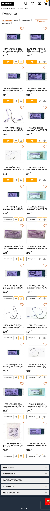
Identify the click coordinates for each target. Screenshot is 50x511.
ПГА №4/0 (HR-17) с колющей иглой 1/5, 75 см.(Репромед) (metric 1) (37, 289)
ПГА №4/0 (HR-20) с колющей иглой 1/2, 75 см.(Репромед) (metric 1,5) (13, 91)
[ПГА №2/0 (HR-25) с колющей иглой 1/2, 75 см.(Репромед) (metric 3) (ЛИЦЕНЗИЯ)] (13, 195)
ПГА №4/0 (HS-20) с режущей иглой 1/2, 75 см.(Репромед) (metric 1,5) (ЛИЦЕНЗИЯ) (13, 289)
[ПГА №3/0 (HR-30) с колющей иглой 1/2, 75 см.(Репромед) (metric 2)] (13, 313)
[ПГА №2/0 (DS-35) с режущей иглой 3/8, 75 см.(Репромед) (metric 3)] (13, 155)
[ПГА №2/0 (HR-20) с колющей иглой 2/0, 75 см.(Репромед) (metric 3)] (36, 352)
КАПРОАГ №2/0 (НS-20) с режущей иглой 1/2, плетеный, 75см (36, 51)
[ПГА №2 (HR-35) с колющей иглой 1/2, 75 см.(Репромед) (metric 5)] (36, 392)
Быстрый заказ (16, 62)
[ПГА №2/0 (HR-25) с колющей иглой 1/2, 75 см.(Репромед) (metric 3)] (13, 352)
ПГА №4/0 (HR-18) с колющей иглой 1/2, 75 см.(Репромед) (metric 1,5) (13, 131)
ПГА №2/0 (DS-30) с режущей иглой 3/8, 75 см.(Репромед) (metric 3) (13, 407)
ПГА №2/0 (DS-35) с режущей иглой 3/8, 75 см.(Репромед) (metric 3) (13, 170)
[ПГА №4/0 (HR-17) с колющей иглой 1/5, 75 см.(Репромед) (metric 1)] (36, 273)
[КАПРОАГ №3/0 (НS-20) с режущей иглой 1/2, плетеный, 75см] (13, 234)
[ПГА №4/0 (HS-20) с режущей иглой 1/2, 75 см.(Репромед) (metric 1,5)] (13, 37)
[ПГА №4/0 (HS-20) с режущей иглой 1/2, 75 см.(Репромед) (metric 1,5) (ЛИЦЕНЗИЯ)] (13, 273)
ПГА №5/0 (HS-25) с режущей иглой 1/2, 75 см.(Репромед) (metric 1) (37, 249)
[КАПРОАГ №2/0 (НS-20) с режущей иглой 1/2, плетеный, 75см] (36, 37)
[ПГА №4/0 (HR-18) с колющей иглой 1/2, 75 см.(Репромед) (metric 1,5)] (13, 116)
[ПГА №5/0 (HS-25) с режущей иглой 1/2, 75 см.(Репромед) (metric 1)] (36, 234)
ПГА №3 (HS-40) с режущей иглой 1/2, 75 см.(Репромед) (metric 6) (37, 328)
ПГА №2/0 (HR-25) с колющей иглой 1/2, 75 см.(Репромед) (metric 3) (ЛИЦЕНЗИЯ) (13, 210)
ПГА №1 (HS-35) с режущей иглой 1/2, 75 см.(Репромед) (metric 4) (13, 447)
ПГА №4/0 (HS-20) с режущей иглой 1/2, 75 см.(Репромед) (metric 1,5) (13, 52)
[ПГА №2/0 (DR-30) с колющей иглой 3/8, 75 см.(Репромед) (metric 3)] (36, 155)
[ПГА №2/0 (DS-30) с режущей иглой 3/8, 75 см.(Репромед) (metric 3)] (13, 392)
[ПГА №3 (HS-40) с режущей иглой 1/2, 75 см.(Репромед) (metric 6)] (36, 313)
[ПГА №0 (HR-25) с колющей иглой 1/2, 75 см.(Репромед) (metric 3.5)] (36, 431)
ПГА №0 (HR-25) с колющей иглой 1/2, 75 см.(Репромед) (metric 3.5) (37, 447)
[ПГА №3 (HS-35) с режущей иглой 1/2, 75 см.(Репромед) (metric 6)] (36, 116)
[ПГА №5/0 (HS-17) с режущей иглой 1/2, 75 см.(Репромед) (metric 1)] (36, 76)
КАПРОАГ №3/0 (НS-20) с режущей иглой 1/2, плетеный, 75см (13, 248)
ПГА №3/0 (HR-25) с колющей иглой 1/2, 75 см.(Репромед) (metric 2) (37, 210)
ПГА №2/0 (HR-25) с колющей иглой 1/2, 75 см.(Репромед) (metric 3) (13, 368)
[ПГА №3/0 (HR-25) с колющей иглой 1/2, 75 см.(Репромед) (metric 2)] (36, 195)
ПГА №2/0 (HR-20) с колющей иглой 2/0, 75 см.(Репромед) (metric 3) (37, 368)
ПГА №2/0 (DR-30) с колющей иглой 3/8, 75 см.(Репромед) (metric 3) (36, 170)
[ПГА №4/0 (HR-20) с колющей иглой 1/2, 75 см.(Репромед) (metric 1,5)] (13, 76)
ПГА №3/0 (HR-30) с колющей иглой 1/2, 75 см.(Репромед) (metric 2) (13, 328)
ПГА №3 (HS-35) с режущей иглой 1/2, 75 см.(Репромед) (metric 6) (37, 131)
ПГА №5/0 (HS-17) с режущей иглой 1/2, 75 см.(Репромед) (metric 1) (37, 91)
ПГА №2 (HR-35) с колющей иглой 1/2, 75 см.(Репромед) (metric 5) (37, 407)
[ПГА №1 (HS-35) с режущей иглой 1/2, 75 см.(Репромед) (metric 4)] (13, 431)
